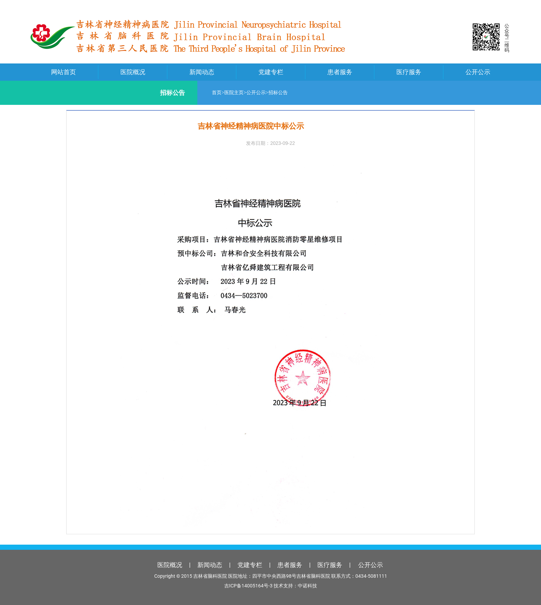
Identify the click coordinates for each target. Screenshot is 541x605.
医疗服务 (408, 72)
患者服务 (339, 72)
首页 (209, 92)
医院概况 (132, 72)
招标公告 (270, 92)
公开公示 (477, 72)
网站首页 (63, 72)
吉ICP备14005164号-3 (248, 585)
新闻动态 (201, 72)
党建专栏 (270, 72)
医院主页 (226, 92)
